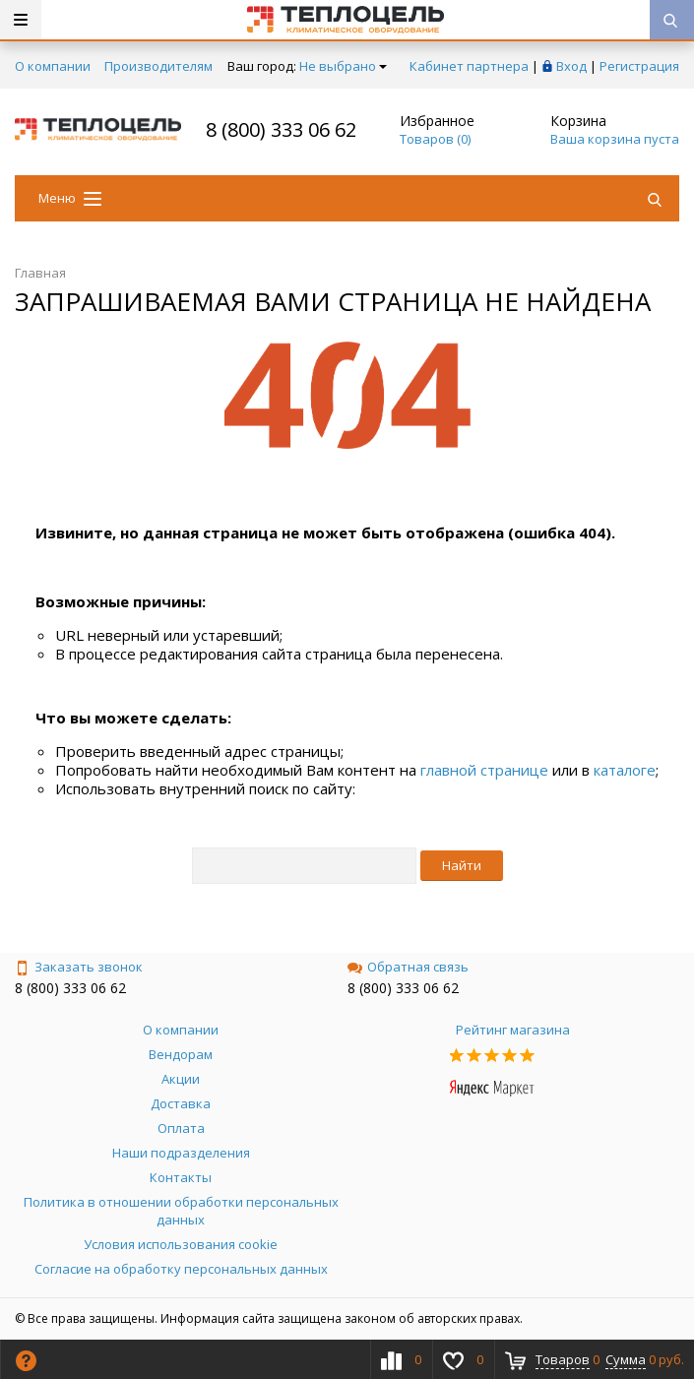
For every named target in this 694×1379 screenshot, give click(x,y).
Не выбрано (343, 66)
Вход (571, 66)
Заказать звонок (79, 966)
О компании (53, 66)
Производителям (158, 66)
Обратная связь (408, 966)
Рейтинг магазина (513, 1029)
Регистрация (639, 66)
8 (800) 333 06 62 (281, 129)
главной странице (484, 770)
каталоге (625, 770)
